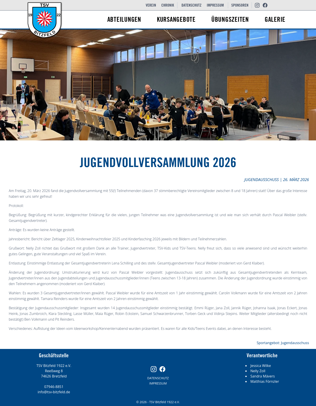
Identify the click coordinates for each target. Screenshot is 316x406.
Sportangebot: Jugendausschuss (283, 342)
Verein (151, 5)
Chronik (167, 5)
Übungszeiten (230, 19)
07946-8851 (53, 386)
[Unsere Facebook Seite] (265, 5)
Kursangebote (176, 19)
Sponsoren (239, 5)
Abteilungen (124, 19)
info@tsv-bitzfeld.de (54, 392)
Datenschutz (191, 5)
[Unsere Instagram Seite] (257, 5)
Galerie (275, 19)
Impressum (215, 5)
